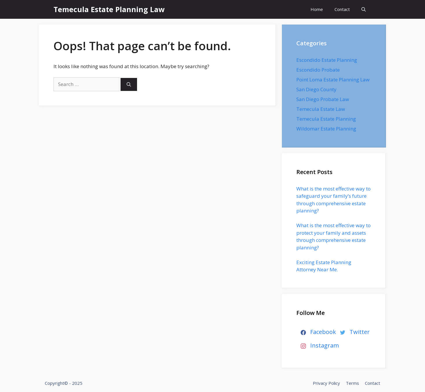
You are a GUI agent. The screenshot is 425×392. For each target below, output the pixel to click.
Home (317, 9)
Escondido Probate (318, 69)
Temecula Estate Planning (326, 118)
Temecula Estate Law (320, 109)
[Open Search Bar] (364, 9)
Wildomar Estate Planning (326, 128)
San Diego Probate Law (322, 99)
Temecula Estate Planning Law (109, 9)
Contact (342, 9)
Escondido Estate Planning (326, 60)
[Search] (129, 84)
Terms (352, 383)
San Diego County (316, 89)
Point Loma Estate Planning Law (332, 79)
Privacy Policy (326, 383)
